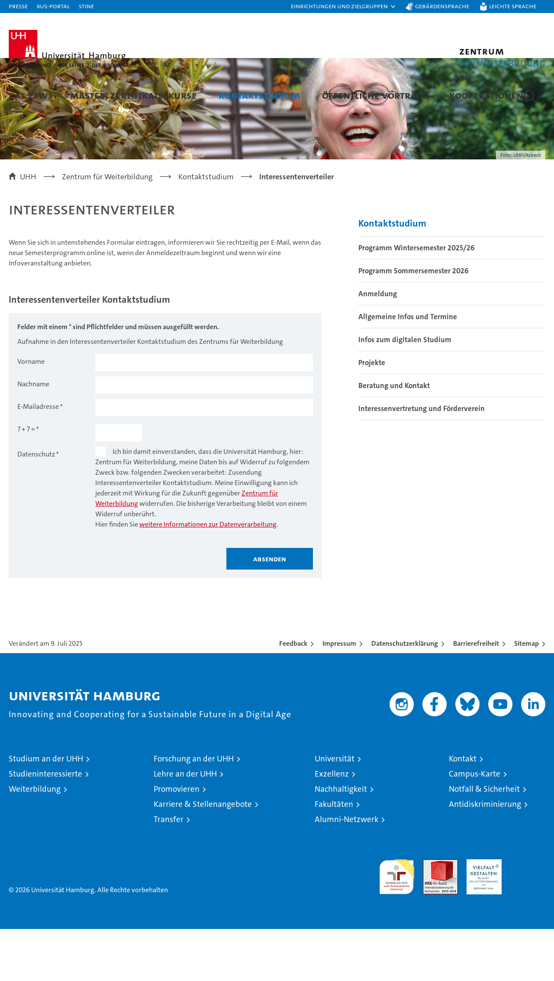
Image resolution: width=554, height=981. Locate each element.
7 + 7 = (26, 481)
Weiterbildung (35, 840)
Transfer (169, 871)
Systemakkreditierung (527, 915)
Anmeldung (377, 345)
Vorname (31, 413)
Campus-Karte (474, 825)
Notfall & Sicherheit (484, 840)
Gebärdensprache (442, 5)
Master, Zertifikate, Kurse (133, 95)
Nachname (33, 435)
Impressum (339, 695)
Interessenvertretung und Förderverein (421, 460)
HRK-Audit (482, 915)
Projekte (371, 414)
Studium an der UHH (46, 810)
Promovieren (177, 840)
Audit (431, 915)
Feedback (293, 695)
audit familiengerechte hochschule (396, 925)
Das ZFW (28, 95)
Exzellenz (332, 825)
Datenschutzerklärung (404, 695)
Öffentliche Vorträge (375, 95)
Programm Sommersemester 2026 (413, 322)
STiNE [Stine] (86, 5)
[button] (343, 6)
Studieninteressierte (45, 825)
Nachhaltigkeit (341, 840)
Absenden (269, 610)
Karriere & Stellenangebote (203, 856)
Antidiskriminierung (485, 856)
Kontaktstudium (259, 95)
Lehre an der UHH (185, 825)
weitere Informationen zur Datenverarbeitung (208, 576)
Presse (18, 5)
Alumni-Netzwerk (346, 871)
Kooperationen (486, 95)
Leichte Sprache (512, 5)
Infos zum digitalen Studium (404, 391)
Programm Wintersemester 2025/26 (416, 299)
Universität (334, 810)
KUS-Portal (53, 5)
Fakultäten (334, 856)
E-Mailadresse (38, 458)
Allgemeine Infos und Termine (407, 368)
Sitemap (526, 695)
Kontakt (463, 810)
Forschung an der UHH (194, 810)
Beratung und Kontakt (394, 437)
